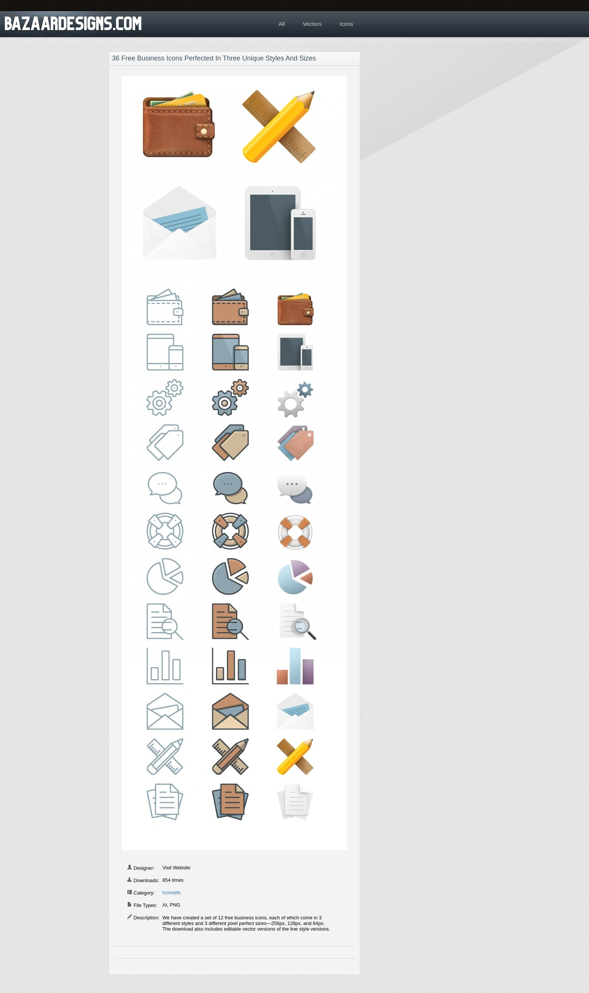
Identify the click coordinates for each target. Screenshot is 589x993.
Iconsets (171, 892)
